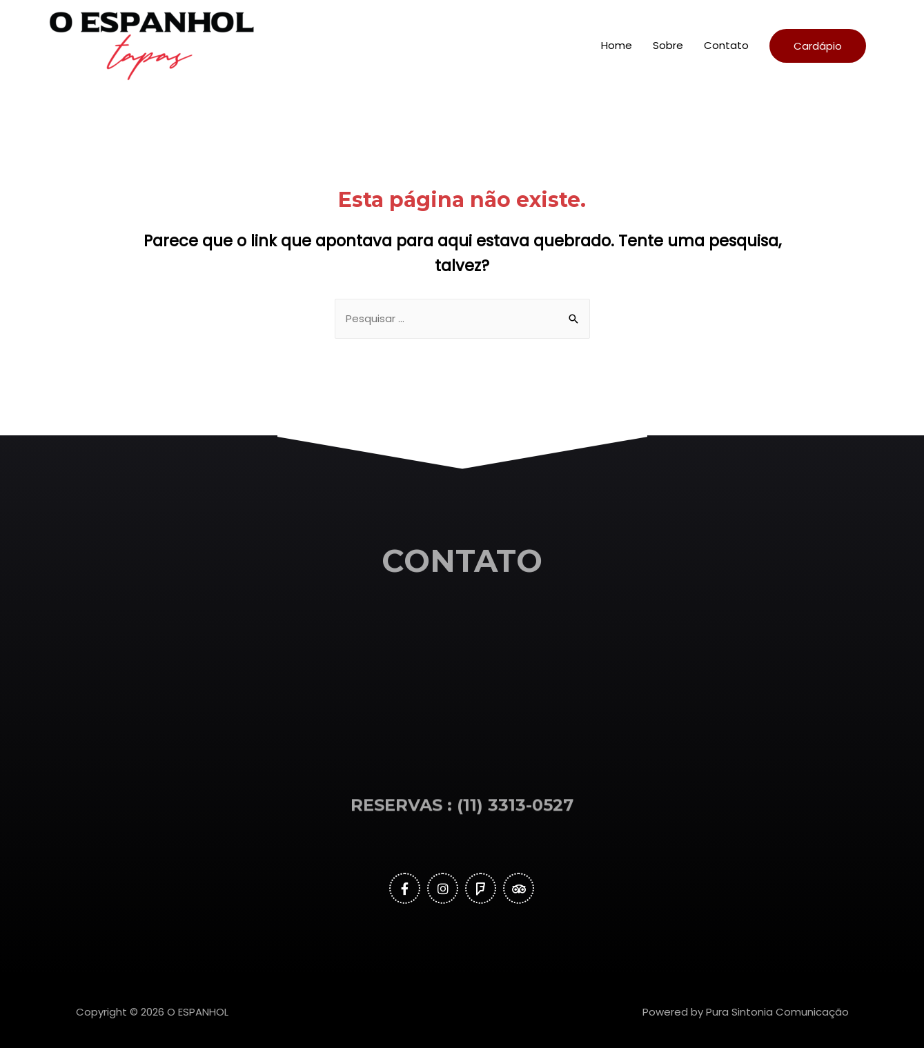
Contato (726, 45)
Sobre (668, 45)
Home (616, 45)
